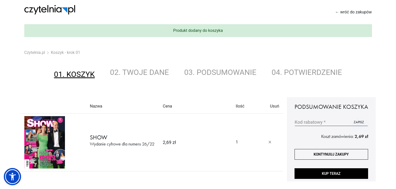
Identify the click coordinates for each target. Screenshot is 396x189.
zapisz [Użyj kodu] (359, 122)
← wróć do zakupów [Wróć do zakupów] (353, 12)
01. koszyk (74, 74)
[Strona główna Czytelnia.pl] (49, 9)
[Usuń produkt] (270, 142)
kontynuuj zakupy (331, 154)
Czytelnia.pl (34, 52)
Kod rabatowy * (310, 122)
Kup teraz (331, 174)
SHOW (122, 140)
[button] (12, 176)
